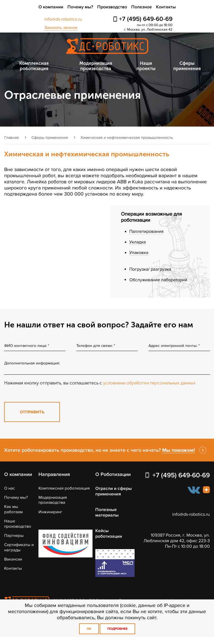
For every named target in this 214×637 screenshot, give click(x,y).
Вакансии (13, 559)
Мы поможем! (178, 450)
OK (89, 629)
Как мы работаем (13, 509)
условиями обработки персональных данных (149, 383)
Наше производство (17, 524)
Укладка (137, 242)
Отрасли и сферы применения (113, 491)
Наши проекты (146, 66)
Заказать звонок (60, 27)
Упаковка (138, 252)
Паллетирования (146, 231)
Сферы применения (187, 66)
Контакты (166, 7)
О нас (9, 488)
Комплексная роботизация (33, 66)
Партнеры (14, 535)
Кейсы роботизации (108, 533)
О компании (50, 7)
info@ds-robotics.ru (63, 19)
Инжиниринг (50, 511)
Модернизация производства (95, 66)
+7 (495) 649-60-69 (145, 19)
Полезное (141, 7)
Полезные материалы (107, 512)
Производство (112, 7)
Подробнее (117, 629)
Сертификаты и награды (19, 547)
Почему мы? (80, 7)
